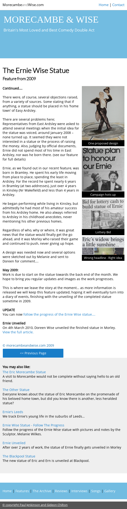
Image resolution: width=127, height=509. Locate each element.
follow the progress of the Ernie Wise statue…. (59, 314)
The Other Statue (16, 389)
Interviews (79, 491)
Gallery (109, 491)
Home (104, 4)
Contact (118, 4)
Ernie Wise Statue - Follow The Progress (33, 425)
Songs (96, 491)
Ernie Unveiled (14, 443)
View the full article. (18, 332)
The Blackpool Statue (19, 456)
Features (22, 491)
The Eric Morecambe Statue (24, 372)
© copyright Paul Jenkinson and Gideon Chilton (35, 505)
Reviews (61, 491)
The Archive (42, 491)
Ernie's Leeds (13, 412)
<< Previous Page (33, 353)
